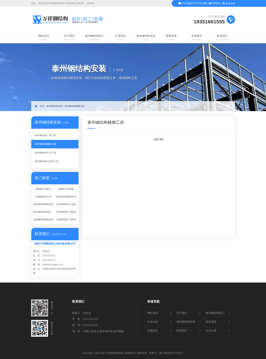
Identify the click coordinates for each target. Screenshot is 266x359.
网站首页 (44, 38)
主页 (42, 106)
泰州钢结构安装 (146, 38)
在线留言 (197, 38)
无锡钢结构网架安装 (43, 219)
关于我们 (69, 38)
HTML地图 (201, 3)
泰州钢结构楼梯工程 (74, 106)
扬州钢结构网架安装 (43, 204)
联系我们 (216, 3)
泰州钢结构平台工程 (45, 152)
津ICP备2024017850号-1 (171, 353)
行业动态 (120, 38)
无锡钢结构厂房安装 (66, 219)
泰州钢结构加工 (95, 38)
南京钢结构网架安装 (66, 196)
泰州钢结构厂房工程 (45, 135)
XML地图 (186, 3)
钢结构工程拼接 (66, 189)
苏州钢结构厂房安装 (66, 212)
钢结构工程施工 (43, 189)
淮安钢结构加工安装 (66, 204)
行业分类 (211, 330)
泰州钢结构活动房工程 (46, 161)
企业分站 (230, 3)
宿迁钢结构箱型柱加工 (43, 212)
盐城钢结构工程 (43, 196)
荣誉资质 (171, 38)
